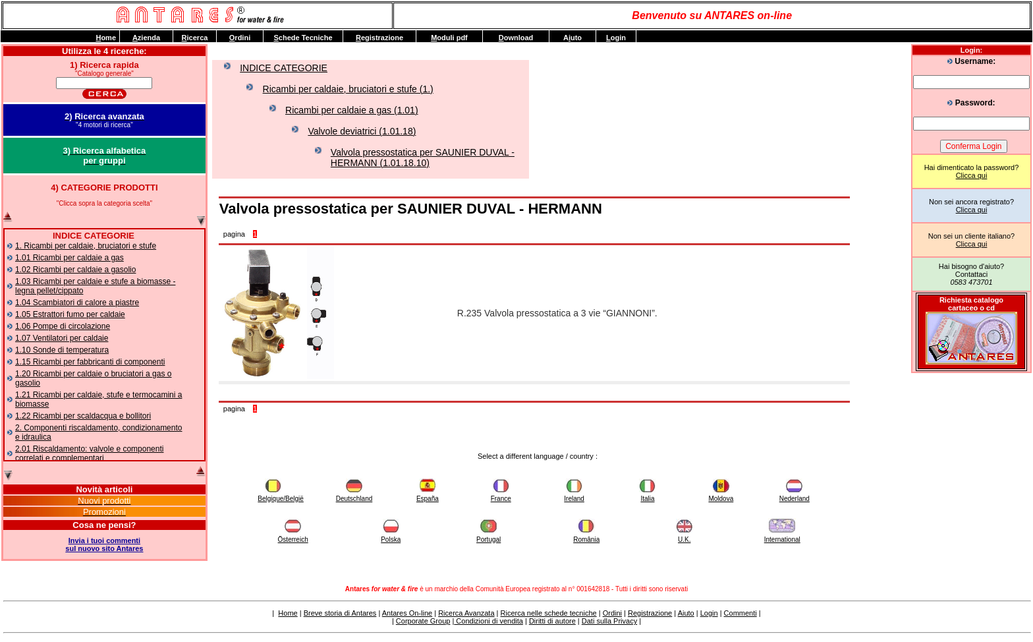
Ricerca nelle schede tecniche (549, 613)
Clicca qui (972, 175)
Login (709, 613)
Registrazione (650, 613)
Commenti (740, 613)
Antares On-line (407, 613)
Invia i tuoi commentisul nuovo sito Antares (104, 544)
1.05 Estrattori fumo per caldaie (70, 314)
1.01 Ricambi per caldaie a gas (69, 257)
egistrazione (379, 38)
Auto (572, 38)
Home (287, 613)
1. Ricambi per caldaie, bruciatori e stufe (85, 245)
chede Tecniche (302, 38)
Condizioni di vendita (488, 621)
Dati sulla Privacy (609, 621)
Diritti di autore (552, 621)
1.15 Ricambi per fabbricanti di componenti (90, 361)
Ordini (612, 613)
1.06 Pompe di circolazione (62, 326)
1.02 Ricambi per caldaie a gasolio (75, 269)
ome (106, 38)
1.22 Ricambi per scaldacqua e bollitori (83, 416)
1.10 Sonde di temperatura (62, 350)
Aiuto (686, 613)
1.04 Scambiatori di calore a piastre (77, 302)
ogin (616, 38)
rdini (239, 38)
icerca (195, 38)
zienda (146, 38)
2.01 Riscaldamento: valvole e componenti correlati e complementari (89, 453)
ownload (516, 38)
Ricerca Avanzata (466, 613)
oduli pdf (449, 38)
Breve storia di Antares (340, 613)
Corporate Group (423, 621)
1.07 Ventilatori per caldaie (61, 338)
